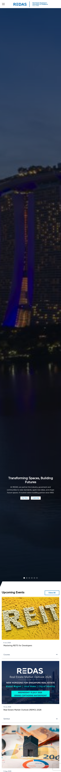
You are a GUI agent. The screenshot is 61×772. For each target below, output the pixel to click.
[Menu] (3, 4)
